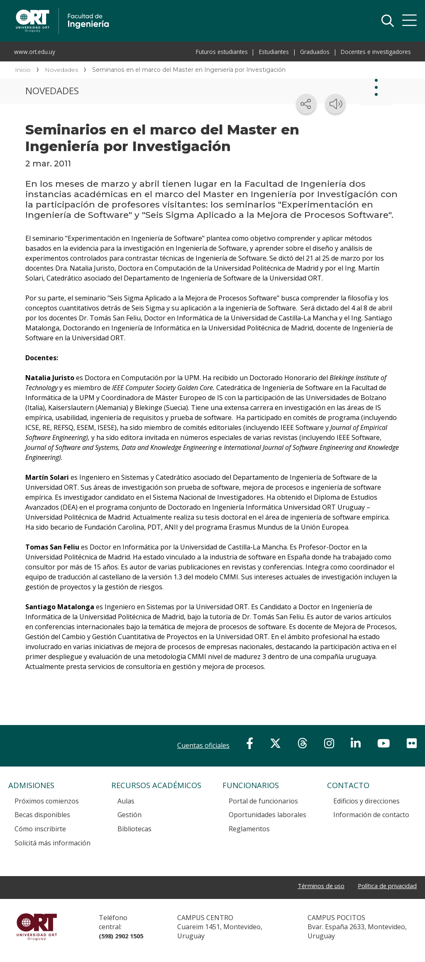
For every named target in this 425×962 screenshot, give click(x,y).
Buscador (387, 20)
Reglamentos (249, 828)
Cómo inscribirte (40, 828)
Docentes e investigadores (376, 52)
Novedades (61, 69)
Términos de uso (312, 886)
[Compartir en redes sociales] (306, 104)
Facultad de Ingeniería (137, 9)
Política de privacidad (384, 886)
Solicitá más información (52, 842)
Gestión (129, 814)
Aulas (125, 801)
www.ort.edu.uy (34, 52)
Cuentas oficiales (203, 745)
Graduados (315, 52)
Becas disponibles (42, 814)
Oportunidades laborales (267, 814)
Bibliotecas (134, 828)
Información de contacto (371, 814)
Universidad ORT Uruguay (37, 930)
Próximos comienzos (47, 801)
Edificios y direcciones (366, 801)
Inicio (23, 69)
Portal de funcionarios (263, 801)
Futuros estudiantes (222, 52)
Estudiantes (274, 52)
